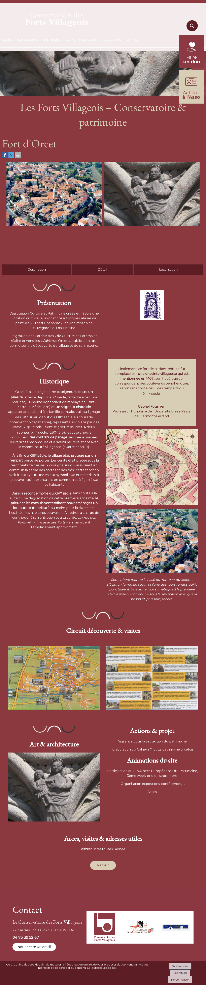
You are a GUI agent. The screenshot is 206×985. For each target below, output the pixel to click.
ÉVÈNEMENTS (52, 39)
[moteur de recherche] (191, 31)
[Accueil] (47, 18)
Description (37, 269)
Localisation (168, 269)
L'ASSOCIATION (28, 39)
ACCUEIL (7, 39)
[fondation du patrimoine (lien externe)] (191, 67)
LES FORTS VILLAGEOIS (81, 39)
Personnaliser (180, 979)
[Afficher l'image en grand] (54, 225)
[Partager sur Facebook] (5, 155)
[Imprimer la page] (18, 155)
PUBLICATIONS (112, 39)
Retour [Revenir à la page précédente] (103, 865)
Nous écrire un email (34, 947)
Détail (102, 269)
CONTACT (133, 39)
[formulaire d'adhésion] (191, 102)
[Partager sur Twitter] (11, 155)
